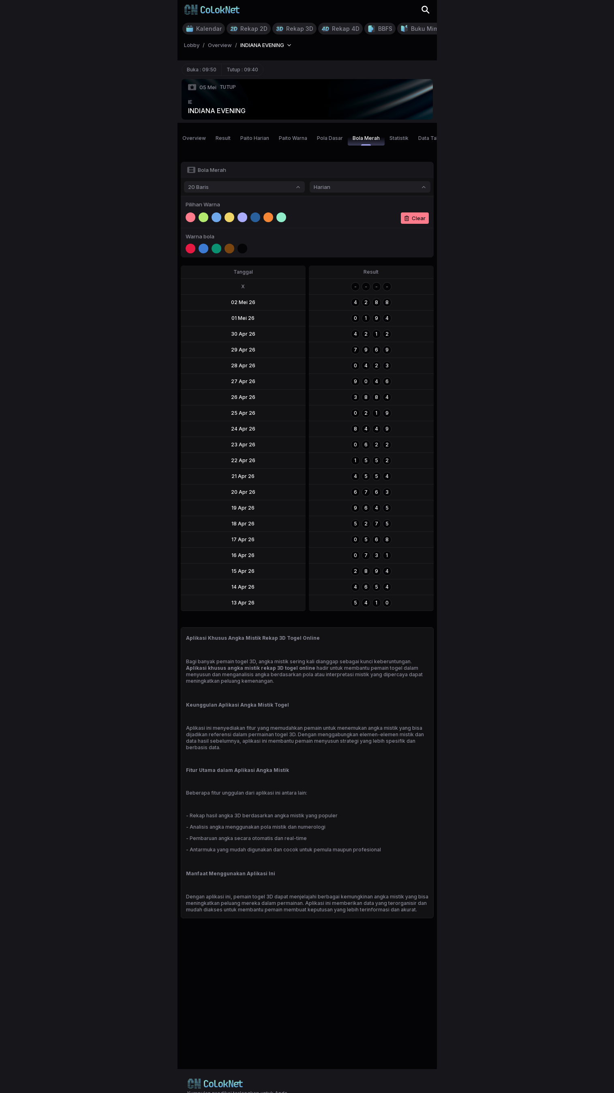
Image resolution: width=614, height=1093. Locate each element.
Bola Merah (366, 140)
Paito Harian (254, 138)
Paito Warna (293, 138)
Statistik (399, 138)
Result (223, 138)
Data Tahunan (434, 138)
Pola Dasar (330, 138)
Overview (194, 138)
